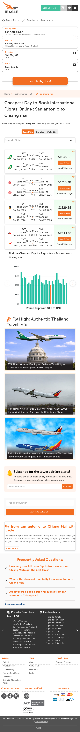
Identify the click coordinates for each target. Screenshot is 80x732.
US (31, 94)
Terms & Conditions (11, 673)
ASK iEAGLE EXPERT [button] (40, 511)
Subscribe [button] (67, 486)
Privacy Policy (9, 666)
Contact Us (34, 666)
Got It (40, 727)
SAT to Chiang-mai (44, 94)
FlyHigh (6, 662)
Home (8, 94)
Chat (31, 662)
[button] (63, 8)
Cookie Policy (8, 669)
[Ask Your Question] (40, 503)
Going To (8, 40)
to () (43, 535)
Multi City (52, 132)
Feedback (33, 669)
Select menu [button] (50, 8)
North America (20, 94)
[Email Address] (40, 486)
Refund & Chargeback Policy (12, 681)
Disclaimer (7, 676)
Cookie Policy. (41, 721)
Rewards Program (64, 662)
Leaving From (10, 28)
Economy (45, 20)
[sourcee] (40, 140)
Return (7, 64)
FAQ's (31, 673)
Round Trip (28, 132)
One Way (39, 132)
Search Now (65, 163)
